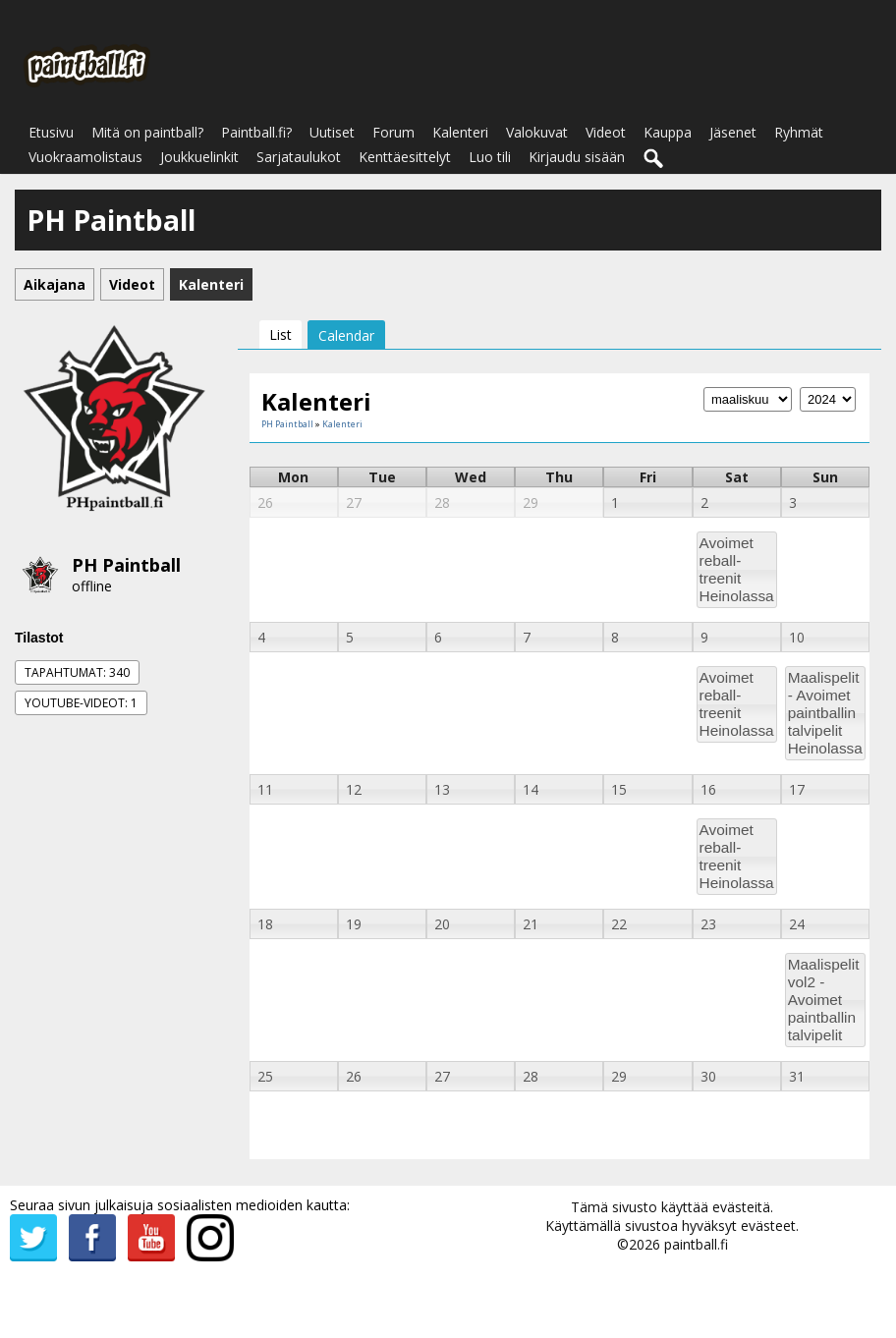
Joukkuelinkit (199, 156)
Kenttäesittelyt (405, 156)
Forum (393, 132)
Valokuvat (537, 132)
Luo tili (490, 156)
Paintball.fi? (256, 132)
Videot (606, 132)
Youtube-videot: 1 (81, 703)
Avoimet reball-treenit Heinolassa (737, 569)
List (280, 334)
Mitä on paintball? (147, 132)
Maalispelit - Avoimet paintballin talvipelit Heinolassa (825, 712)
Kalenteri (460, 132)
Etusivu (51, 132)
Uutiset (332, 132)
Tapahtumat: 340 (77, 672)
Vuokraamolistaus (85, 156)
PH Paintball (126, 565)
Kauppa (668, 132)
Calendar (346, 335)
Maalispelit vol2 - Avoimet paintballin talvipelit (824, 999)
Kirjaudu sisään (577, 156)
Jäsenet (732, 132)
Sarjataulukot (298, 156)
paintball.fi (696, 1244)
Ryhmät (798, 132)
